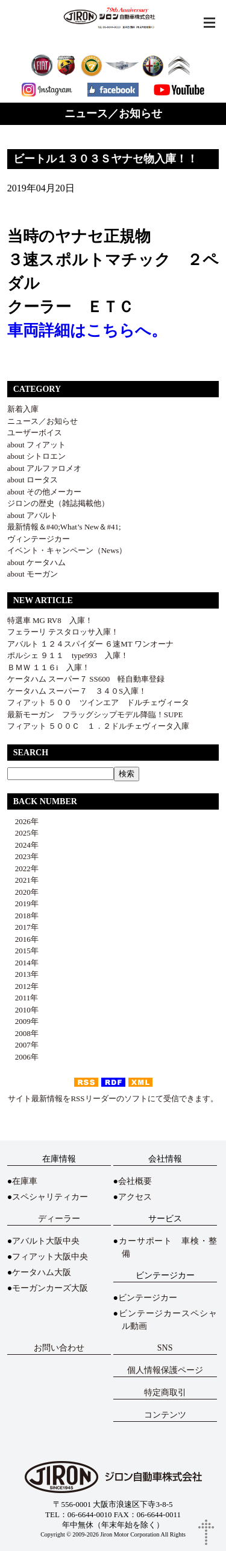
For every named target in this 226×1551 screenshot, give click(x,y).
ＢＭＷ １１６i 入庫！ (48, 667)
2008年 (23, 1033)
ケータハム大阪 (41, 1272)
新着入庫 (23, 409)
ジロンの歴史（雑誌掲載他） (58, 503)
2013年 (23, 974)
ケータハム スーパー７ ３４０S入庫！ (76, 691)
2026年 (23, 821)
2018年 (23, 915)
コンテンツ (165, 1414)
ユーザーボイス (34, 432)
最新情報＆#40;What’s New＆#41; (64, 526)
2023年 (23, 856)
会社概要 (135, 1181)
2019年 (23, 903)
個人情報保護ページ (165, 1370)
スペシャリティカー (50, 1196)
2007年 (23, 1044)
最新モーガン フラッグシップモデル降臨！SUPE (95, 714)
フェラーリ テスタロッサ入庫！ (63, 631)
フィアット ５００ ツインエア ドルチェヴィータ (98, 702)
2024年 (23, 844)
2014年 (23, 962)
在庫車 (24, 1181)
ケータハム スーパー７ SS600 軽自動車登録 (86, 678)
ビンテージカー (147, 1297)
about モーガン (32, 573)
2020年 (23, 892)
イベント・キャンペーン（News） (67, 550)
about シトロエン (36, 456)
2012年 (23, 986)
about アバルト (32, 515)
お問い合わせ (59, 1347)
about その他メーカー (44, 491)
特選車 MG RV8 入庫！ (50, 620)
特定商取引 (165, 1392)
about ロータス (32, 479)
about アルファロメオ (44, 468)
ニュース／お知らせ (42, 421)
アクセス (135, 1196)
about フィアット (36, 444)
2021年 (23, 879)
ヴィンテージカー (38, 538)
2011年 (23, 997)
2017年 (23, 927)
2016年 (23, 939)
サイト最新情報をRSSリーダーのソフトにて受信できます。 (113, 1098)
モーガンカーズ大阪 (50, 1288)
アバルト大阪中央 (46, 1241)
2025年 (23, 832)
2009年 (23, 1021)
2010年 (23, 1009)
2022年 (23, 868)
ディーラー (59, 1218)
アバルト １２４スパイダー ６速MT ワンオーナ (90, 643)
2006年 (23, 1056)
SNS (165, 1347)
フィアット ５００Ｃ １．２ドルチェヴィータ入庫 (98, 726)
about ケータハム (36, 562)
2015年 (23, 950)
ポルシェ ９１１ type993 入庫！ (67, 655)
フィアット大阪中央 (50, 1256)
